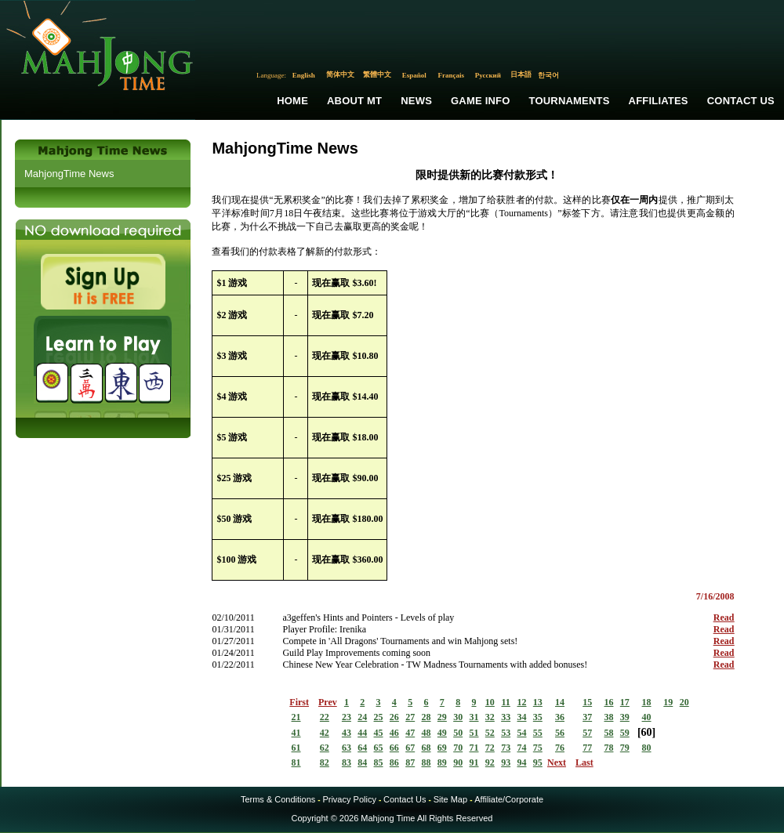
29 (442, 717)
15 (587, 702)
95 (538, 762)
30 (458, 717)
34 (521, 717)
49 (442, 732)
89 (442, 762)
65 (378, 747)
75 (538, 747)
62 (324, 747)
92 (490, 762)
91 (474, 762)
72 (490, 747)
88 (426, 762)
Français (451, 75)
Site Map (450, 799)
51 (474, 732)
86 (394, 762)
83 (346, 762)
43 (346, 732)
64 (362, 747)
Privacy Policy (349, 799)
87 (410, 762)
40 (647, 717)
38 (608, 717)
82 (324, 762)
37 (587, 717)
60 (646, 732)
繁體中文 (377, 74)
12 (521, 702)
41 (296, 732)
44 (362, 732)
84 (362, 762)
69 (442, 747)
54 (521, 732)
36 (559, 717)
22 (324, 717)
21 (296, 717)
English (303, 75)
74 (521, 747)
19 (668, 702)
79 (625, 747)
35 (538, 717)
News (416, 101)
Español (414, 75)
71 (474, 747)
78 (608, 747)
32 (490, 717)
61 (296, 747)
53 (505, 732)
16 (608, 702)
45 (378, 732)
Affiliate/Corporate (508, 799)
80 (647, 747)
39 (625, 717)
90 (458, 762)
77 (587, 747)
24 (362, 717)
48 (426, 732)
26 (394, 717)
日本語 (521, 74)
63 (346, 747)
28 (426, 717)
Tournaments (569, 101)
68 (426, 747)
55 (538, 732)
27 (410, 717)
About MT (354, 101)
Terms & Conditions (278, 799)
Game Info (480, 101)
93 (505, 762)
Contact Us (741, 101)
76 (559, 747)
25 (378, 717)
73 (505, 747)
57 (587, 732)
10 (490, 702)
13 (538, 702)
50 (458, 732)
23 (346, 717)
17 (625, 702)
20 (684, 702)
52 (490, 732)
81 (296, 762)
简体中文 (340, 74)
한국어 (548, 75)
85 (378, 762)
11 (505, 702)
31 (474, 717)
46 (394, 732)
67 (410, 747)
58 (608, 732)
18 (647, 702)
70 (458, 747)
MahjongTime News (69, 173)
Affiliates (658, 101)
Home (292, 101)
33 (505, 717)
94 (521, 762)
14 (559, 702)
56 (559, 732)
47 (410, 732)
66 (394, 747)
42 (324, 732)
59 (625, 732)
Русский (488, 75)
